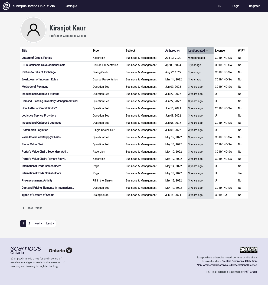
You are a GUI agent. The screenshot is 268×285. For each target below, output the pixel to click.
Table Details (34, 208)
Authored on (172, 50)
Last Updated (198, 50)
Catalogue (71, 6)
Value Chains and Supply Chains (41, 137)
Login (235, 6)
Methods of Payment (35, 86)
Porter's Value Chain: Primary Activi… (44, 159)
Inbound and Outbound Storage (40, 94)
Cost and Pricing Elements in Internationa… (48, 187)
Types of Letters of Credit (38, 195)
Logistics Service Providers (39, 115)
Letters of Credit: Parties (37, 57)
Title (24, 50)
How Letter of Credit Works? (39, 108)
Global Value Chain (33, 144)
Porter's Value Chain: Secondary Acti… (45, 151)
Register (254, 6)
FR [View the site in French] (219, 6)
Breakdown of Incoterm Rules (40, 79)
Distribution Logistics (35, 130)
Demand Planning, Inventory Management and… (50, 101)
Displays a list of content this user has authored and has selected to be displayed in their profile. (134, 208)
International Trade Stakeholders (41, 166)
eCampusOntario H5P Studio (29, 6)
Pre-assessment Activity (37, 180)
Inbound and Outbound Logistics (41, 122)
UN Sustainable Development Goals (43, 65)
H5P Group (250, 271)
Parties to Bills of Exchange (39, 72)
